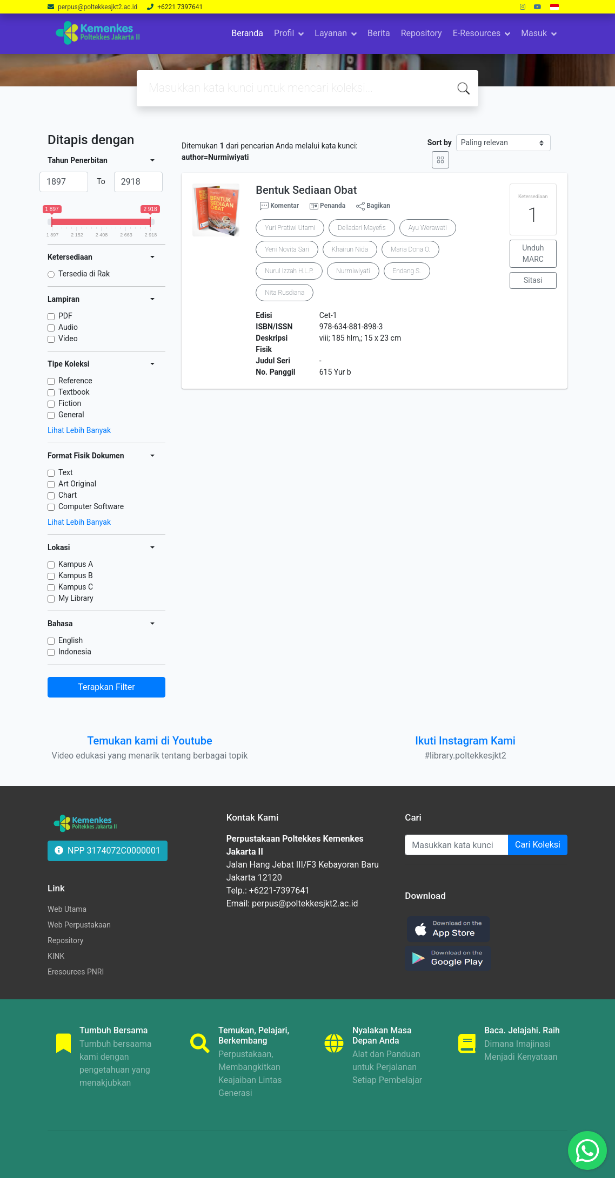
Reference (75, 380)
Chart (67, 495)
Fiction (69, 403)
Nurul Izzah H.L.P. (289, 271)
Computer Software (91, 506)
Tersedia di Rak (84, 273)
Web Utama (67, 909)
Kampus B (75, 575)
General (71, 414)
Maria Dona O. (410, 249)
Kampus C (75, 587)
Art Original (77, 483)
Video (68, 338)
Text (65, 472)
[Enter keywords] (457, 845)
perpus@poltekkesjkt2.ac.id (98, 7)
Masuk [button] (534, 33)
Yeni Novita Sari (287, 249)
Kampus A (75, 564)
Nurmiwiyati (353, 271)
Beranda (247, 33)
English (70, 640)
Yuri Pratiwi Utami (290, 228)
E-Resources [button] (476, 33)
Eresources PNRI (76, 971)
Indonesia (74, 651)
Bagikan (373, 206)
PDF (65, 316)
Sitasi (533, 280)
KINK (56, 956)
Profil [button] (284, 33)
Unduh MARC (533, 253)
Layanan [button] (331, 33)
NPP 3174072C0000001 (108, 850)
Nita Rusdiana (284, 292)
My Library (75, 598)
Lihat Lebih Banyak (79, 430)
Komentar (279, 206)
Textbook (74, 392)
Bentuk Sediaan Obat (306, 190)
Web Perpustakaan (79, 924)
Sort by (439, 142)
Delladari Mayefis (362, 228)
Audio (68, 327)
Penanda (332, 205)
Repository (421, 33)
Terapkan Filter (106, 687)
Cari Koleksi (537, 845)
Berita (378, 33)
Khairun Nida (350, 249)
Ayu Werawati (428, 228)
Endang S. (407, 271)
